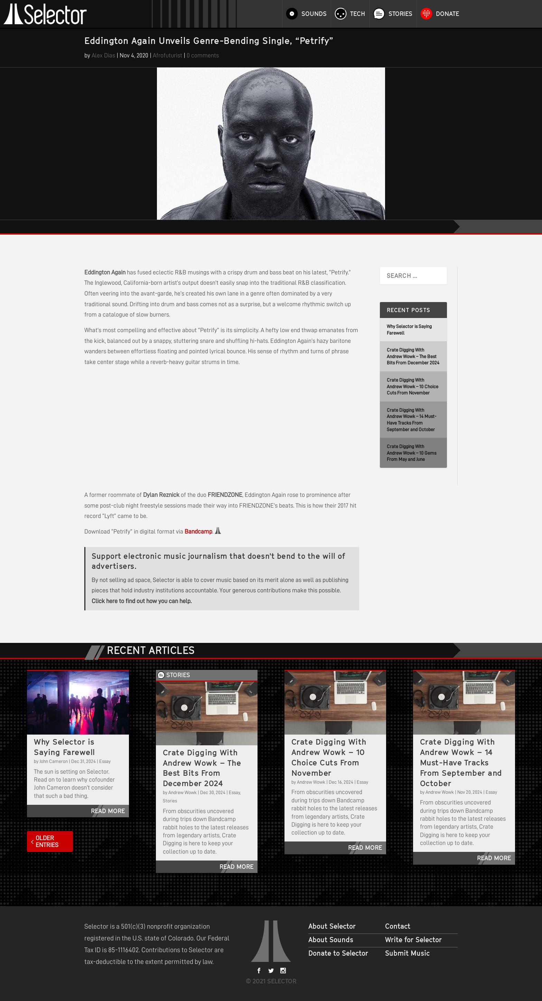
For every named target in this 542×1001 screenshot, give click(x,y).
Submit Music (407, 953)
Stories (400, 13)
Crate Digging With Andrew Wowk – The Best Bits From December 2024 (413, 356)
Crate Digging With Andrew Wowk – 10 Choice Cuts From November (412, 386)
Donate (447, 13)
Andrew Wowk (182, 792)
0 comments (203, 55)
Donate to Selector (338, 953)
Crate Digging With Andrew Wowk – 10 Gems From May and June (411, 453)
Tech (357, 13)
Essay (105, 761)
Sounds (314, 13)
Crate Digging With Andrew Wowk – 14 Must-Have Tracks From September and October (461, 762)
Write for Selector (413, 940)
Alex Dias (103, 55)
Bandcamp (198, 531)
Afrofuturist (167, 55)
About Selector (332, 926)
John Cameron (53, 761)
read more (108, 811)
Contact (397, 926)
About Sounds (330, 940)
